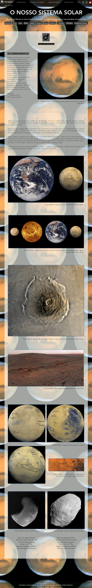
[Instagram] (86, 2)
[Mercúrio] (8, 23)
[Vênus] (14, 23)
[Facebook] (83, 2)
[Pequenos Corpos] (81, 23)
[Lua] (20, 23)
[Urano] (46, 23)
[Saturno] (39, 23)
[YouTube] (90, 2)
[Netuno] (52, 23)
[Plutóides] (69, 23)
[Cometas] (61, 23)
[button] (25, 23)
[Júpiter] (32, 23)
